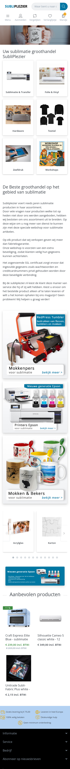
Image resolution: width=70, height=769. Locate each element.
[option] (18, 544)
